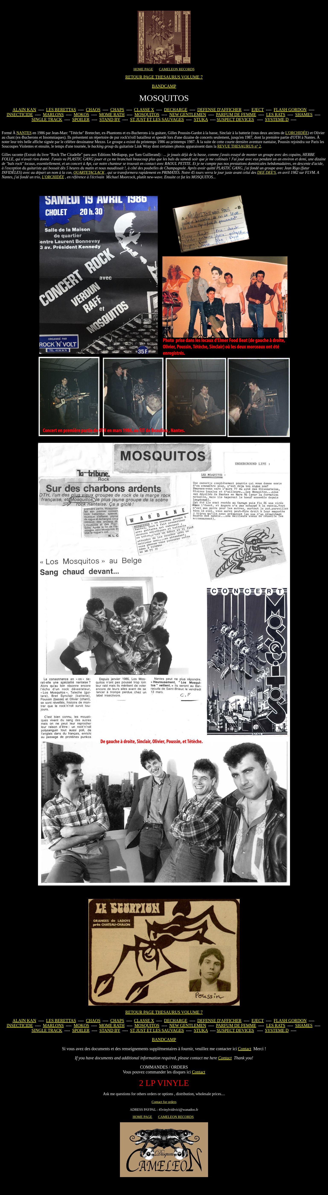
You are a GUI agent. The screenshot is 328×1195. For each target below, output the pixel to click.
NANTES (24, 133)
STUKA (201, 119)
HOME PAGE (143, 69)
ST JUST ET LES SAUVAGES (157, 119)
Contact (244, 1048)
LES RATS (275, 114)
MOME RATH (111, 114)
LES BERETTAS (61, 109)
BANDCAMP (164, 86)
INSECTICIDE (20, 114)
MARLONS (53, 114)
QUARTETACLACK (89, 172)
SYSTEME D (277, 119)
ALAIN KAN (24, 109)
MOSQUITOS (146, 114)
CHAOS (93, 109)
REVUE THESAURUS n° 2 (239, 146)
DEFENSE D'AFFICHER (219, 109)
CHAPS (117, 109)
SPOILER (80, 119)
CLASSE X (144, 109)
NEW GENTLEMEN (187, 114)
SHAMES (303, 114)
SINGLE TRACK (47, 119)
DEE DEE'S (266, 172)
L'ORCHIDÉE (296, 133)
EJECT (258, 109)
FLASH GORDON (290, 109)
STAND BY (109, 119)
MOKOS (81, 114)
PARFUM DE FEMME (236, 114)
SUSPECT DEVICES (235, 119)
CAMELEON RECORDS (177, 69)
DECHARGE (175, 109)
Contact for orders (164, 1102)
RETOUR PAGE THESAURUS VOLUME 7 (164, 77)
